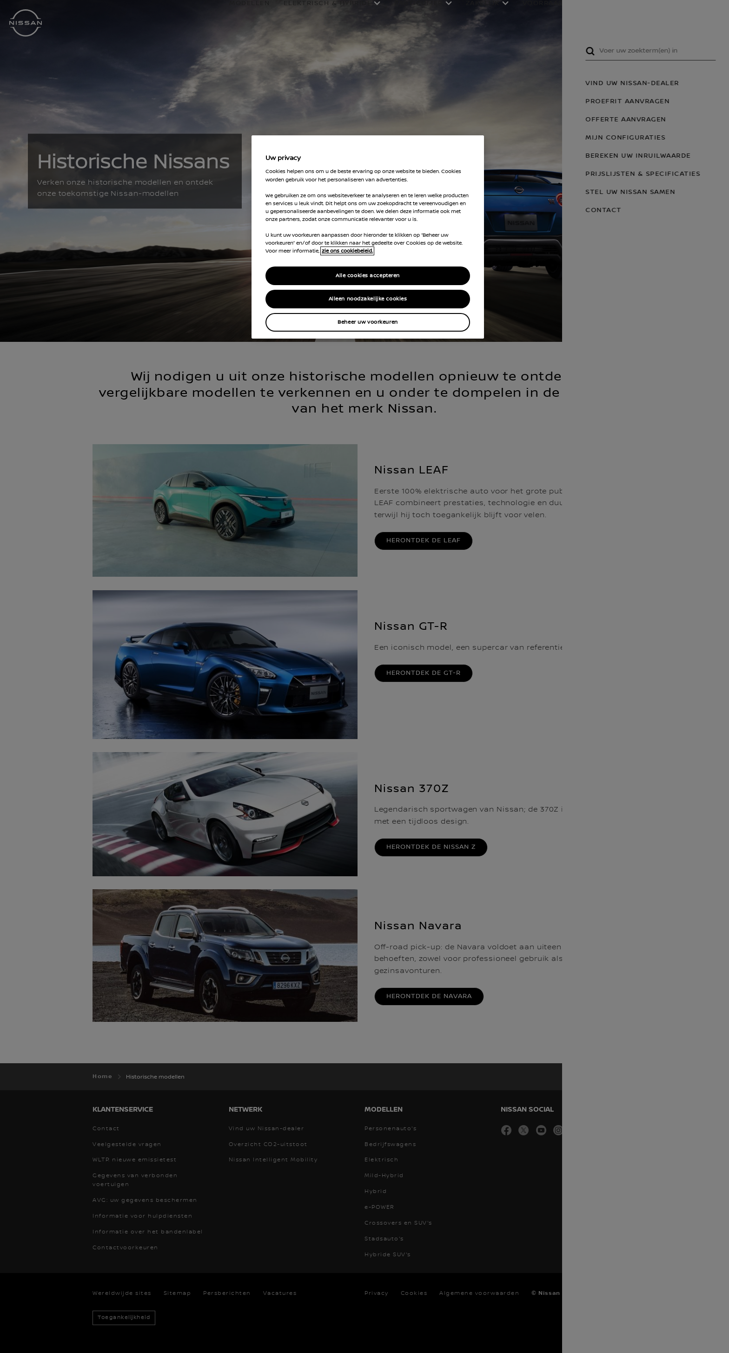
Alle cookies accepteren (368, 276)
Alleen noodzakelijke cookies (368, 299)
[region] (368, 237)
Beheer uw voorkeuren (368, 322)
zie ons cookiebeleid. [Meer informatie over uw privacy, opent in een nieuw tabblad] (347, 251)
